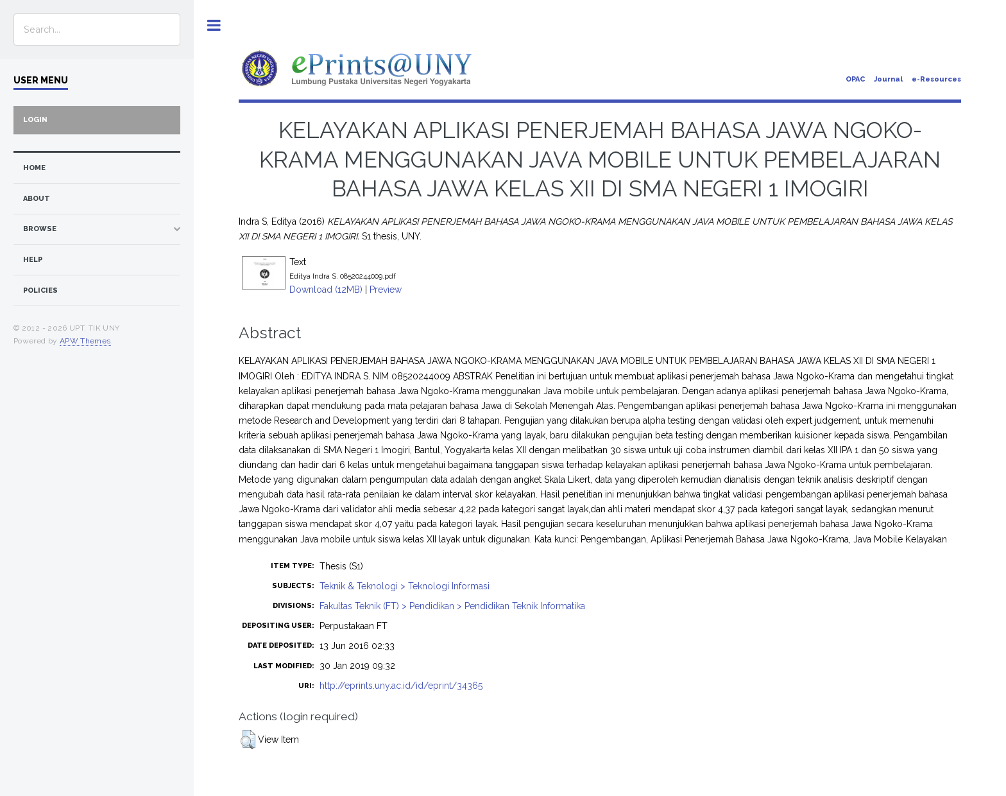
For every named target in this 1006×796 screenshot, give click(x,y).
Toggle (214, 25)
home (34, 168)
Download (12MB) (325, 289)
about (36, 199)
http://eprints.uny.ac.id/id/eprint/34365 (401, 685)
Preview (386, 289)
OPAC (855, 79)
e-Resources (936, 79)
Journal (888, 79)
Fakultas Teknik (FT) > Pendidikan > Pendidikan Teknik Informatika (452, 606)
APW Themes (85, 340)
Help (32, 259)
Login (35, 120)
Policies (40, 290)
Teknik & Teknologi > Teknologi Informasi (405, 586)
